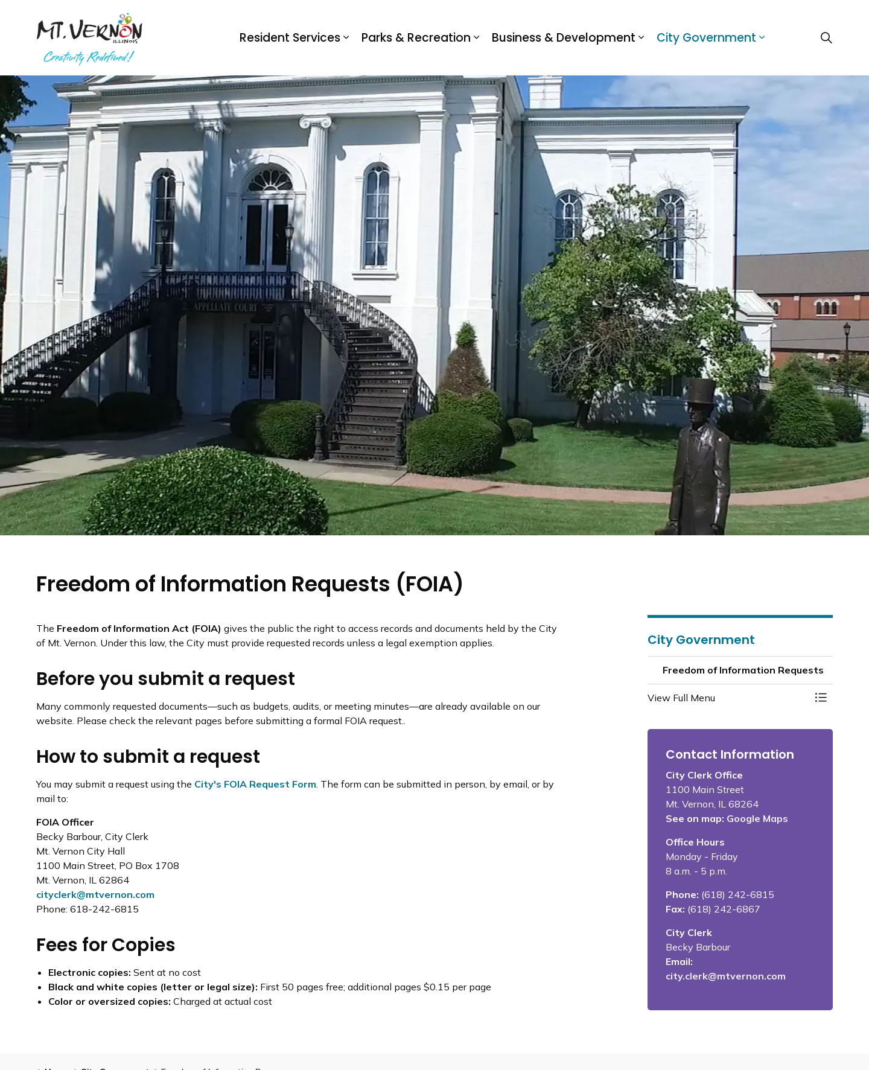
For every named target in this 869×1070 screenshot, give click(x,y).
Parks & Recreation (416, 38)
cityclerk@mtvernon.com (95, 894)
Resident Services (290, 38)
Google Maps (757, 818)
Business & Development (563, 38)
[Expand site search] (826, 38)
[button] (728, 697)
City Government (706, 38)
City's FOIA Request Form (255, 784)
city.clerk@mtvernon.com (726, 976)
